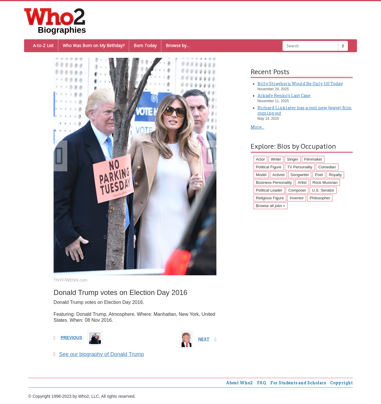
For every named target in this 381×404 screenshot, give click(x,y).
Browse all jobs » (270, 205)
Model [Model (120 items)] (261, 175)
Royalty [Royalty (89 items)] (335, 175)
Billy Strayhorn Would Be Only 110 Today (300, 83)
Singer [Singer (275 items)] (292, 159)
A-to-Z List (43, 45)
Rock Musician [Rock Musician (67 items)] (325, 182)
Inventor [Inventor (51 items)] (297, 198)
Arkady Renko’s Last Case (283, 95)
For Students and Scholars (298, 383)
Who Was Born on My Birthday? (93, 45)
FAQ (261, 383)
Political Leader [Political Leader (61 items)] (269, 190)
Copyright (341, 383)
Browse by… (178, 45)
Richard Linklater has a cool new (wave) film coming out (304, 110)
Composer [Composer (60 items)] (297, 190)
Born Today (145, 45)
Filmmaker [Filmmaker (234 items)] (313, 159)
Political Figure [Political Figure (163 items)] (268, 167)
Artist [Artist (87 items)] (302, 182)
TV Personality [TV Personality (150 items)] (300, 167)
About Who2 (239, 383)
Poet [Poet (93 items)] (319, 175)
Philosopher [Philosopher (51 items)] (320, 198)
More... (257, 127)
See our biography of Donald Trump (99, 354)
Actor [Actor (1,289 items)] (260, 159)
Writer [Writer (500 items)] (276, 159)
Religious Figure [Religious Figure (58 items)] (270, 198)
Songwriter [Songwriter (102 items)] (300, 175)
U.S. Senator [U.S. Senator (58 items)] (323, 190)
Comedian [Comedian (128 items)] (327, 167)
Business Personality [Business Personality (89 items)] (274, 182)
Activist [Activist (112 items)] (278, 175)
